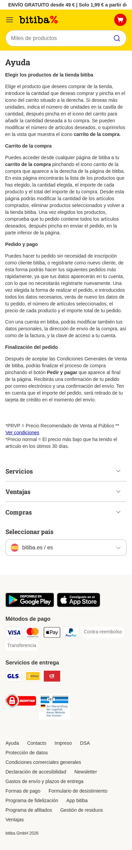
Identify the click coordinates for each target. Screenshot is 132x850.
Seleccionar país (29, 531)
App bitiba (77, 800)
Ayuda (12, 743)
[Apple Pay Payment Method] (52, 633)
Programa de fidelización (31, 800)
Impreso (63, 743)
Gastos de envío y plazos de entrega (44, 781)
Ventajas (14, 819)
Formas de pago (22, 791)
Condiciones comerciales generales (43, 762)
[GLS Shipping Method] (13, 677)
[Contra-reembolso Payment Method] (103, 632)
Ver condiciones (22, 432)
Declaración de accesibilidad (35, 771)
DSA (85, 743)
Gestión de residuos (81, 810)
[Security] (20, 702)
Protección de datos (26, 752)
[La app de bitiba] (29, 605)
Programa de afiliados (28, 810)
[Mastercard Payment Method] (33, 633)
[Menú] (9, 20)
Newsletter (85, 771)
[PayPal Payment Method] (71, 633)
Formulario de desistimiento (78, 791)
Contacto (36, 743)
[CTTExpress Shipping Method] (52, 677)
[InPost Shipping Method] (33, 677)
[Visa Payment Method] (13, 633)
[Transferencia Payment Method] (21, 645)
